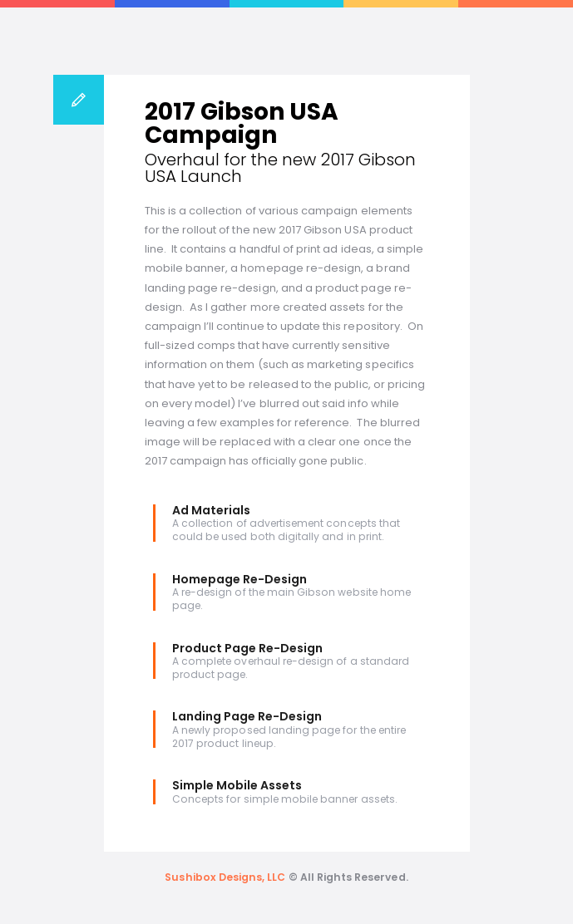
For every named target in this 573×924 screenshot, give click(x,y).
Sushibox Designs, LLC (225, 877)
